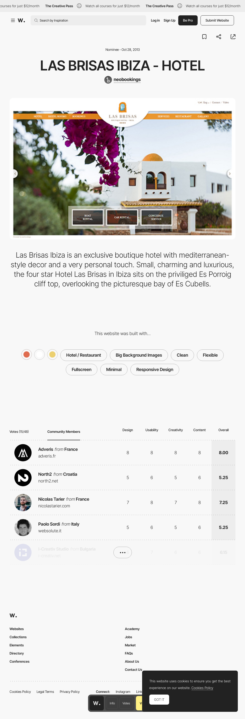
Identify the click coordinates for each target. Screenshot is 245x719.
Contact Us (133, 669)
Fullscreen (81, 369)
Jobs (128, 637)
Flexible (210, 355)
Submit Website (217, 20)
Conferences (19, 661)
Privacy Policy (70, 692)
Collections (18, 637)
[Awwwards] (21, 20)
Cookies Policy (20, 692)
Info (112, 703)
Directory (17, 653)
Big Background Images (139, 355)
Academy (132, 629)
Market (130, 645)
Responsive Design (154, 369)
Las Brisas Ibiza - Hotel (122, 65)
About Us (132, 661)
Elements (17, 645)
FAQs (129, 653)
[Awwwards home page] (96, 703)
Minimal (114, 369)
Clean (182, 355)
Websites (17, 629)
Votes (126, 703)
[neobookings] (122, 80)
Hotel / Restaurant (83, 355)
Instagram (123, 692)
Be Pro (188, 20)
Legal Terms (45, 692)
